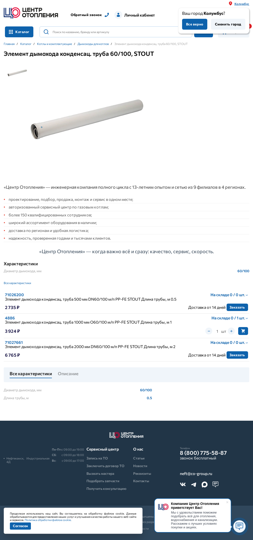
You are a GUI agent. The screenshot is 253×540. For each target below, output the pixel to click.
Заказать (237, 307)
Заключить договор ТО (105, 466)
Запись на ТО (97, 458)
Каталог (19, 32)
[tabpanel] (87, 119)
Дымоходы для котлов (93, 43)
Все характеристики (17, 283)
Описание (68, 373)
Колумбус (241, 3)
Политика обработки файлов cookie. (48, 519)
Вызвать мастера (100, 473)
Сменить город (228, 24)
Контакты (141, 481)
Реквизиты (142, 473)
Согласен (20, 526)
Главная (9, 43)
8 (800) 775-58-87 (203, 453)
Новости (140, 466)
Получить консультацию (106, 488)
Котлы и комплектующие (54, 43)
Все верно (194, 24)
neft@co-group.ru (196, 473)
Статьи (139, 458)
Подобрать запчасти (102, 481)
